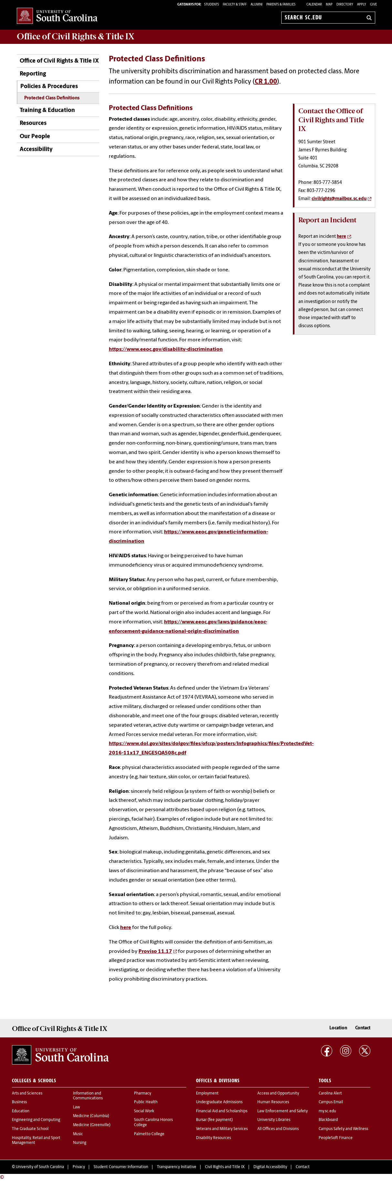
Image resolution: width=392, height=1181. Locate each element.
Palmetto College (149, 1134)
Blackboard (328, 1120)
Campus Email (331, 1102)
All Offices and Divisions (278, 1129)
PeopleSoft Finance (336, 1138)
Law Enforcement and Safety (282, 1111)
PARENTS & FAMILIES (280, 4)
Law (76, 1107)
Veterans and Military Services (222, 1129)
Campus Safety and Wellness (343, 1129)
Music (78, 1134)
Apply (361, 4)
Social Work (144, 1111)
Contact (362, 1028)
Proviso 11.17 (155, 951)
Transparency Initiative (176, 1167)
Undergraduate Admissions (219, 1102)
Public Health (146, 1102)
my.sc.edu (327, 1111)
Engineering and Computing (36, 1120)
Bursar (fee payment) (214, 1120)
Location (338, 1028)
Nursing (79, 1143)
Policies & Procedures (49, 86)
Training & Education (47, 110)
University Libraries (273, 1120)
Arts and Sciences (27, 1093)
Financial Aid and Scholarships (221, 1111)
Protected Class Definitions (51, 98)
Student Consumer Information (121, 1167)
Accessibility (36, 149)
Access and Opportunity (278, 1093)
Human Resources (273, 1102)
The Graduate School (30, 1129)
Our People (35, 137)
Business (19, 1102)
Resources (33, 123)
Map (329, 4)
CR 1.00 (266, 82)
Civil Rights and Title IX (225, 1167)
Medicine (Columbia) (91, 1116)
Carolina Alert (330, 1093)
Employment (207, 1093)
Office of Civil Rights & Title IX (59, 61)
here (125, 927)
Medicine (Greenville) (91, 1125)
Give (373, 4)
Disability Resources (213, 1138)
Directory (344, 4)
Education (20, 1111)
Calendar (314, 4)
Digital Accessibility (270, 1167)
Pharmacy (142, 1093)
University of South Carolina (40, 1167)
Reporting (33, 74)
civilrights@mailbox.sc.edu (339, 199)
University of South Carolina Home (57, 16)
